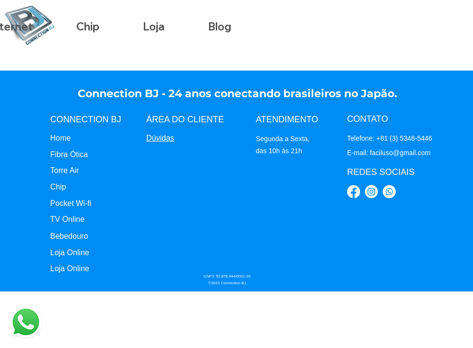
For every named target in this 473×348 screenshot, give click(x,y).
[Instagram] (371, 191)
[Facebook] (353, 191)
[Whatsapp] (389, 191)
